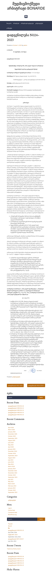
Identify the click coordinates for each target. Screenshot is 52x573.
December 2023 (12, 471)
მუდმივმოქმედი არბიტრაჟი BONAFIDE (26, 6)
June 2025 (11, 442)
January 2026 (11, 432)
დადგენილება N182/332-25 (16, 414)
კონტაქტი (9, 28)
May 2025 (10, 445)
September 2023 (12, 477)
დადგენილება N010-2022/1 (16, 539)
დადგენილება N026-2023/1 (36, 385)
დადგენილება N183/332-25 (16, 530)
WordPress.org (12, 514)
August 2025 (11, 440)
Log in (10, 508)
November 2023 (12, 473)
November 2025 (12, 434)
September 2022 (12, 492)
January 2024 (11, 468)
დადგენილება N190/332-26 (16, 406)
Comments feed (12, 512)
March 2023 (11, 484)
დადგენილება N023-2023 (15, 385)
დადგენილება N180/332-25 (16, 412)
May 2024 (10, 464)
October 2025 (12, 436)
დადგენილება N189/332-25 (16, 408)
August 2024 (11, 458)
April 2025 (11, 447)
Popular (10, 524)
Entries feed (11, 510)
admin (25, 45)
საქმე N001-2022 (13, 534)
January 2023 (11, 488)
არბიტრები (16, 23)
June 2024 (11, 462)
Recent (10, 526)
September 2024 (12, 455)
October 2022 (12, 490)
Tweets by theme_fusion (14, 549)
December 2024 (12, 451)
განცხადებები (39, 23)
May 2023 (10, 481)
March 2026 (11, 429)
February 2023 (12, 486)
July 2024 (10, 460)
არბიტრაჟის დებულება (27, 23)
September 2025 (12, 438)
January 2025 (11, 449)
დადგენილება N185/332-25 (16, 410)
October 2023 (12, 475)
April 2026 (11, 427)
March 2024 (11, 466)
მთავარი (9, 23)
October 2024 (12, 453)
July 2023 (10, 479)
